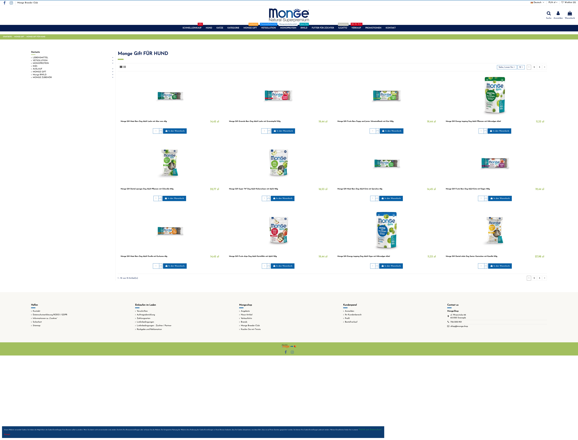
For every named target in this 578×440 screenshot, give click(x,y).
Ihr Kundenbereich (353, 315)
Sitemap (36, 326)
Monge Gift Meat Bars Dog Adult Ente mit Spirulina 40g (359, 189)
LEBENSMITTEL (40, 58)
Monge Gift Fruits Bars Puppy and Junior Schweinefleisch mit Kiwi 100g (365, 121)
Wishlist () (568, 2)
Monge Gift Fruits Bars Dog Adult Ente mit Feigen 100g (468, 189)
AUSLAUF (37, 69)
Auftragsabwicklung (146, 315)
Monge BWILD (40, 75)
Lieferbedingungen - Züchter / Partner (154, 326)
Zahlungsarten (143, 318)
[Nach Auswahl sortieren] (507, 67)
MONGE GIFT (39, 72)
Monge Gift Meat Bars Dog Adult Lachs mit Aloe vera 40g (144, 121)
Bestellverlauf (351, 322)
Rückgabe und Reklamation (149, 329)
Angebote (245, 311)
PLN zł (553, 2)
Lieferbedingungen (145, 322)
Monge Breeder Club (27, 3)
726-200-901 (456, 322)
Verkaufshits (246, 318)
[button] (192, 28)
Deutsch (538, 2)
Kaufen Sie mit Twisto (251, 329)
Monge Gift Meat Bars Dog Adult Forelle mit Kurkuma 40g (144, 256)
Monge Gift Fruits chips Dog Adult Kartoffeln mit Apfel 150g (253, 256)
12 (521, 67)
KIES (35, 66)
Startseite (35, 52)
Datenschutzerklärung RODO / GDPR (50, 315)
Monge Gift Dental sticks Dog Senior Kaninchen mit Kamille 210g (471, 256)
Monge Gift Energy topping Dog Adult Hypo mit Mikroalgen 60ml (363, 256)
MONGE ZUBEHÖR (42, 77)
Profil (347, 318)
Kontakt (36, 311)
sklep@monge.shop (459, 326)
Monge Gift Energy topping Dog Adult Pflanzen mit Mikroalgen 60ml (473, 121)
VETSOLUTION (40, 60)
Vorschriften (142, 311)
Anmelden (349, 311)
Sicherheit (37, 322)
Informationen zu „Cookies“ (45, 318)
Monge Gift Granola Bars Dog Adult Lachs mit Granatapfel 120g (254, 121)
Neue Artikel (246, 315)
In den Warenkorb (175, 131)
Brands (244, 322)
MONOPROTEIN (41, 63)
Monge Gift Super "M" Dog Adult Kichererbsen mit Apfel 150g (253, 189)
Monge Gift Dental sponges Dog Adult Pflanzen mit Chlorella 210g (147, 189)
